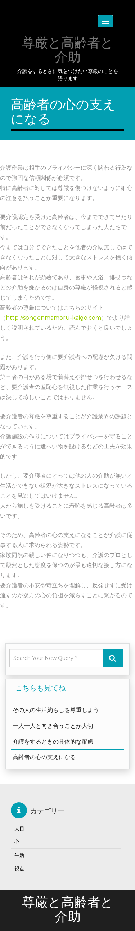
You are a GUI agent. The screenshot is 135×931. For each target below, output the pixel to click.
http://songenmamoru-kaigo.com (53, 317)
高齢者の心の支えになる (44, 757)
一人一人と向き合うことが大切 (53, 725)
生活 (19, 855)
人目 (19, 828)
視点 (19, 868)
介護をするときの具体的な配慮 (53, 741)
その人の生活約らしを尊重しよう (56, 710)
